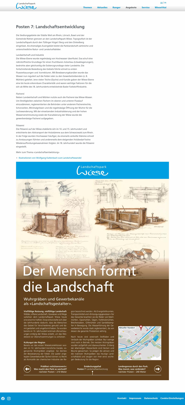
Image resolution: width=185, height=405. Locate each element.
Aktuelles (102, 7)
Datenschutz (151, 398)
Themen (87, 7)
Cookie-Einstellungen (172, 398)
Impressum (135, 398)
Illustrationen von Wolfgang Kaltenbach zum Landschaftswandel (50, 158)
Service (146, 7)
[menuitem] (88, 7)
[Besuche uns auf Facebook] (3, 399)
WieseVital (160, 7)
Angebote (131, 7)
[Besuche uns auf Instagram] (8, 399)
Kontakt (121, 398)
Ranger (116, 7)
